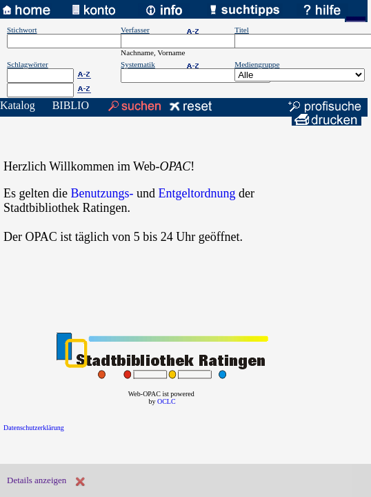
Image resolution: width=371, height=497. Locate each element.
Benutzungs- (101, 193)
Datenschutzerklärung (33, 427)
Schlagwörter (27, 64)
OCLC (166, 401)
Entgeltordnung (196, 193)
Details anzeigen (36, 480)
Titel (241, 30)
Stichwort (22, 30)
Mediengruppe (256, 64)
